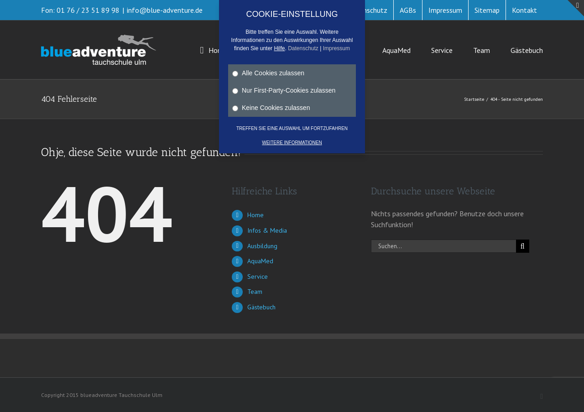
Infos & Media (267, 230)
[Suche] (522, 246)
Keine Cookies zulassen (271, 107)
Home (255, 215)
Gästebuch (261, 307)
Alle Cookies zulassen (268, 73)
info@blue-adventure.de (165, 10)
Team (254, 291)
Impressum (336, 48)
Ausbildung (262, 246)
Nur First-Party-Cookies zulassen (283, 90)
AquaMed (260, 261)
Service (257, 276)
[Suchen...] (443, 246)
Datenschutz (303, 48)
